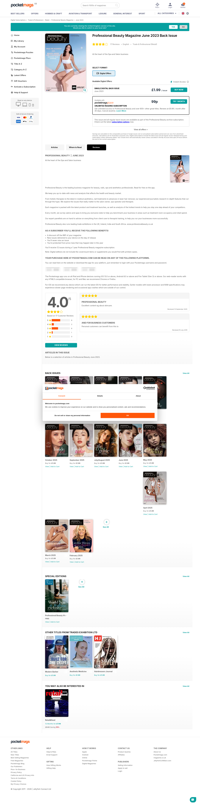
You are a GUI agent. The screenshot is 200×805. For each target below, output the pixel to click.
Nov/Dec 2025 (156, 415)
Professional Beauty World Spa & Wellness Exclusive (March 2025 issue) (57, 627)
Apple (84, 768)
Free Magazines (17, 776)
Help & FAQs (51, 768)
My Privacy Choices (18, 800)
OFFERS (34, 13)
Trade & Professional (35, 20)
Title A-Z (16, 64)
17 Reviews (115, 44)
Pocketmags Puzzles (22, 52)
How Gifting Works (53, 781)
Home (15, 35)
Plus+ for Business (18, 785)
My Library (17, 41)
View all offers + (141, 129)
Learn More (121, 111)
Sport (142, 13)
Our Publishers (16, 782)
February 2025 (77, 565)
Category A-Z (19, 69)
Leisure (103, 13)
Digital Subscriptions (18, 20)
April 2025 (154, 515)
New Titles (15, 770)
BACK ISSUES (52, 373)
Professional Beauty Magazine (62, 20)
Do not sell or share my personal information (72, 415)
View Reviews (61, 345)
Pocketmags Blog (17, 779)
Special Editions (55, 585)
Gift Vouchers (19, 81)
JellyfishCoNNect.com (162, 776)
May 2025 (154, 464)
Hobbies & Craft (53, 13)
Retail (47, 20)
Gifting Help (51, 784)
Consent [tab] (61, 396)
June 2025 (128, 465)
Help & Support (19, 92)
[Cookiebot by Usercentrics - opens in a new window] (144, 388)
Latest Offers (18, 75)
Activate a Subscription (23, 87)
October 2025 (51, 465)
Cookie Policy (16, 797)
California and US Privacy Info (22, 791)
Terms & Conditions (18, 794)
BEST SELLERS (17, 13)
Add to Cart (159, 421)
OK (127, 415)
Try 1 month (179, 101)
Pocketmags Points (89, 776)
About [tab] (138, 396)
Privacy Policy (16, 788)
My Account (18, 46)
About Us (157, 768)
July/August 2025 (105, 465)
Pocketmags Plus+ (21, 58)
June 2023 (79, 20)
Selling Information (125, 781)
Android (85, 770)
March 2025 (50, 564)
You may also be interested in (64, 699)
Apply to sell (122, 784)
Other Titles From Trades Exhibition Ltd (71, 643)
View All (186, 373)
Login (120, 787)
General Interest (122, 13)
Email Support (51, 770)
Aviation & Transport (80, 13)
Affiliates (121, 770)
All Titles (14, 768)
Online (84, 773)
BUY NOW (179, 90)
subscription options (120, 122)
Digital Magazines (89, 779)
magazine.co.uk (160, 773)
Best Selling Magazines (20, 773)
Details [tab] (100, 396)
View (47, 471)
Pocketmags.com (160, 770)
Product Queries (124, 768)
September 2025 (78, 465)
